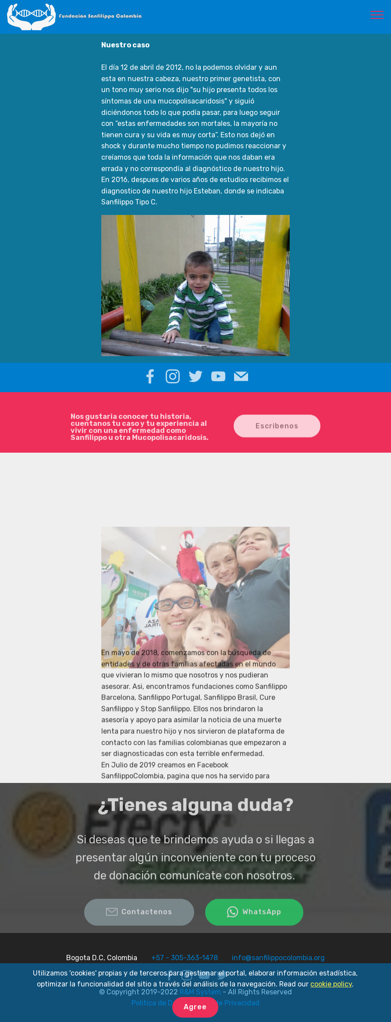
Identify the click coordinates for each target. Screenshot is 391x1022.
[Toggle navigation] (377, 14)
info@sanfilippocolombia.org (278, 958)
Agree (195, 1007)
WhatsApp (254, 920)
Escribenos (277, 432)
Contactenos (139, 920)
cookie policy (331, 984)
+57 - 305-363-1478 (184, 958)
